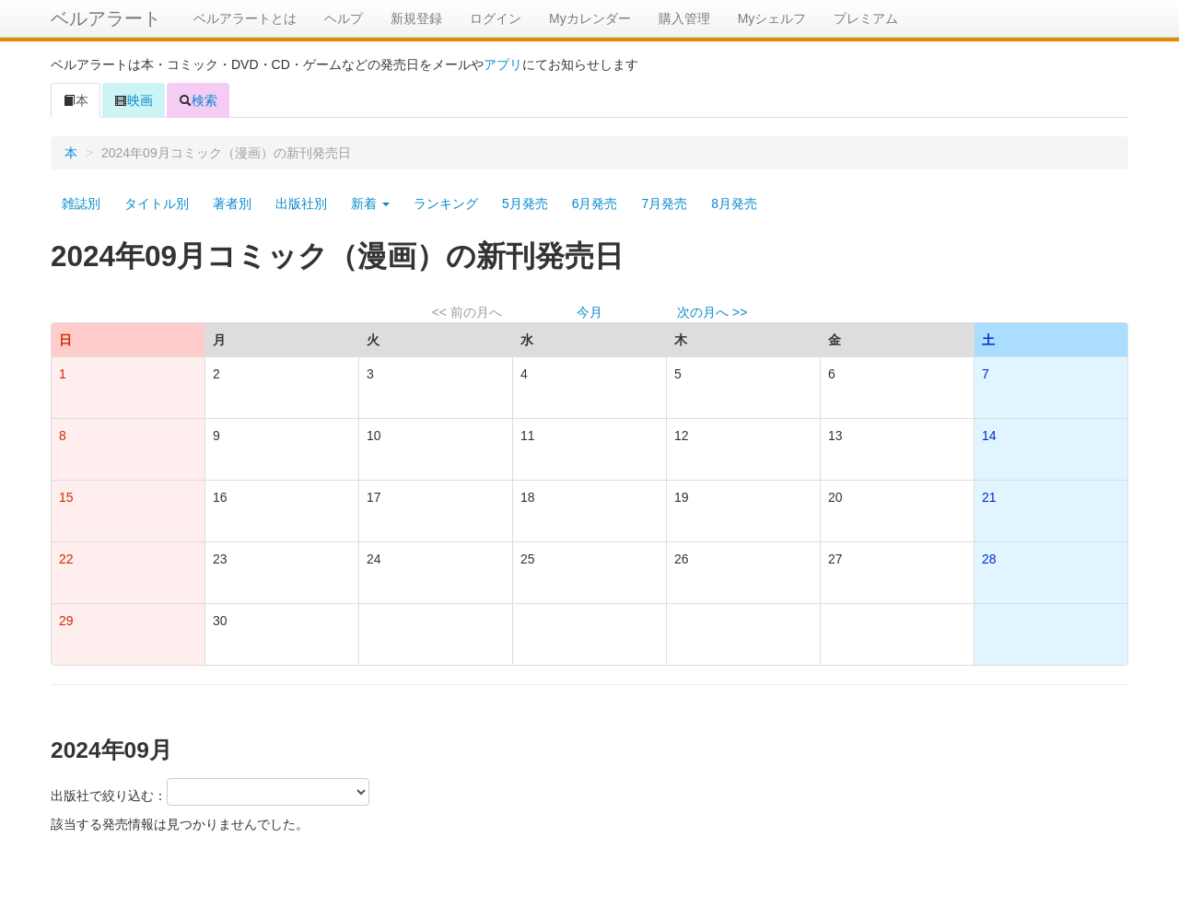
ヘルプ (343, 18)
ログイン (495, 18)
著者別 (232, 203)
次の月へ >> (712, 312)
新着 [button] (370, 203)
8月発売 (734, 203)
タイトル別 (156, 203)
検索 (198, 100)
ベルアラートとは (245, 18)
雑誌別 (81, 203)
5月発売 (525, 203)
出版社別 (301, 203)
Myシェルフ (772, 18)
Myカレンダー (590, 18)
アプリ (503, 64)
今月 (589, 312)
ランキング (446, 203)
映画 (133, 100)
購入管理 (684, 18)
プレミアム (866, 18)
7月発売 (664, 203)
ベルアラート (106, 18)
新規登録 (416, 18)
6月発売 (595, 203)
